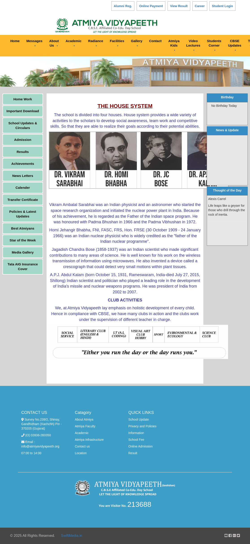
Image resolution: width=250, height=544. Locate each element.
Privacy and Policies (142, 426)
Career (200, 6)
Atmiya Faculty (85, 426)
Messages (34, 43)
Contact (155, 41)
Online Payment (151, 6)
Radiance (95, 43)
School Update (138, 419)
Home (15, 41)
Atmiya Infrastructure (89, 439)
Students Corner (214, 45)
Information (136, 433)
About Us (54, 43)
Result (132, 453)
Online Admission (140, 446)
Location (81, 453)
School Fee (136, 439)
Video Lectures (193, 45)
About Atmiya (84, 419)
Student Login (222, 6)
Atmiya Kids (173, 45)
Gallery (136, 43)
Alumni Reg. (123, 6)
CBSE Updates (234, 45)
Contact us (82, 446)
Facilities (117, 43)
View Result (179, 6)
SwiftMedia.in (71, 536)
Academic (74, 43)
